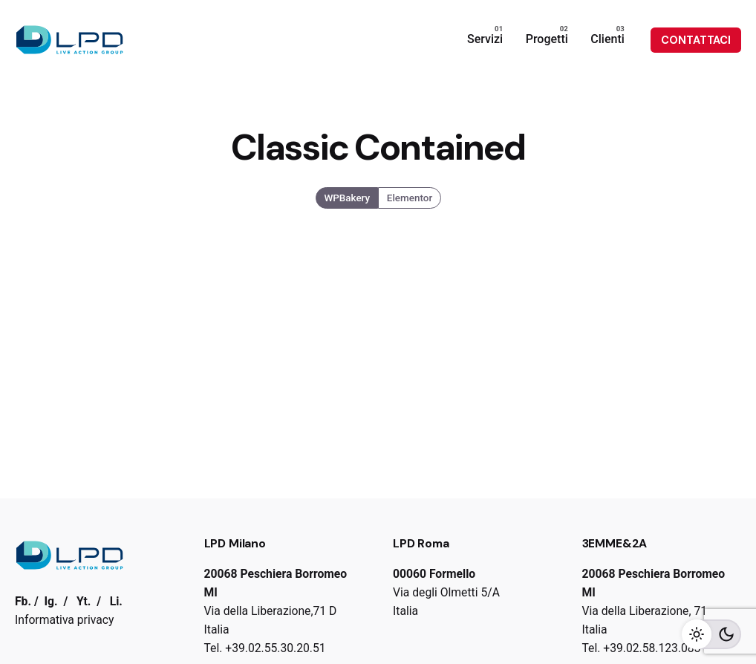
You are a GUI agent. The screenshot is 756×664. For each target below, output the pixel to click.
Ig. (51, 601)
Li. (116, 601)
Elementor (409, 198)
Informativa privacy (64, 620)
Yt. (83, 601)
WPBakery (347, 198)
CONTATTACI (696, 40)
